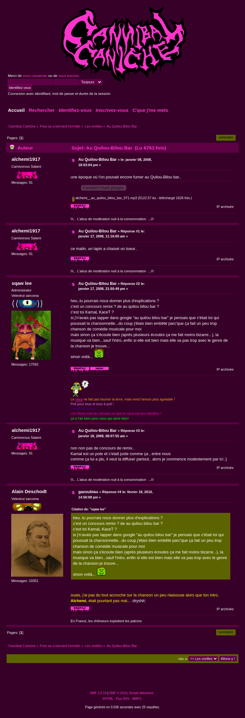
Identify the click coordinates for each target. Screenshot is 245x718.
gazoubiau (88, 491)
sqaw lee (22, 283)
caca (79, 399)
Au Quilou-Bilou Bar (97, 159)
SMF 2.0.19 (98, 693)
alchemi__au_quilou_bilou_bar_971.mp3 (104, 198)
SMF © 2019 (118, 693)
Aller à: (183, 659)
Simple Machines (141, 693)
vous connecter (35, 76)
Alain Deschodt (29, 491)
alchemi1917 (26, 159)
